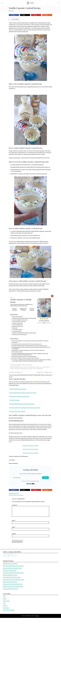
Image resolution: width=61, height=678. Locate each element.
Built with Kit (30, 484)
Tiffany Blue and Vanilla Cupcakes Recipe (19, 396)
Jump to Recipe (14, 19)
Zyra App (37, 617)
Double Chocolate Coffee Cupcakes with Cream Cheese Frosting (24, 407)
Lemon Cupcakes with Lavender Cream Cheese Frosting (22, 392)
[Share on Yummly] (47, 15)
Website (12, 535)
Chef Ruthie (12, 10)
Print (44, 322)
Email (12, 529)
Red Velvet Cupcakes (14, 400)
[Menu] (2, 3)
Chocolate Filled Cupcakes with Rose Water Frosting (21, 403)
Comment (13, 505)
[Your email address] (26, 477)
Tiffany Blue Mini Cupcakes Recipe (17, 389)
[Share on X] (25, 15)
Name (12, 522)
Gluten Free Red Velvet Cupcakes (17, 411)
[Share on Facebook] (14, 15)
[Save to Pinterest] (36, 15)
